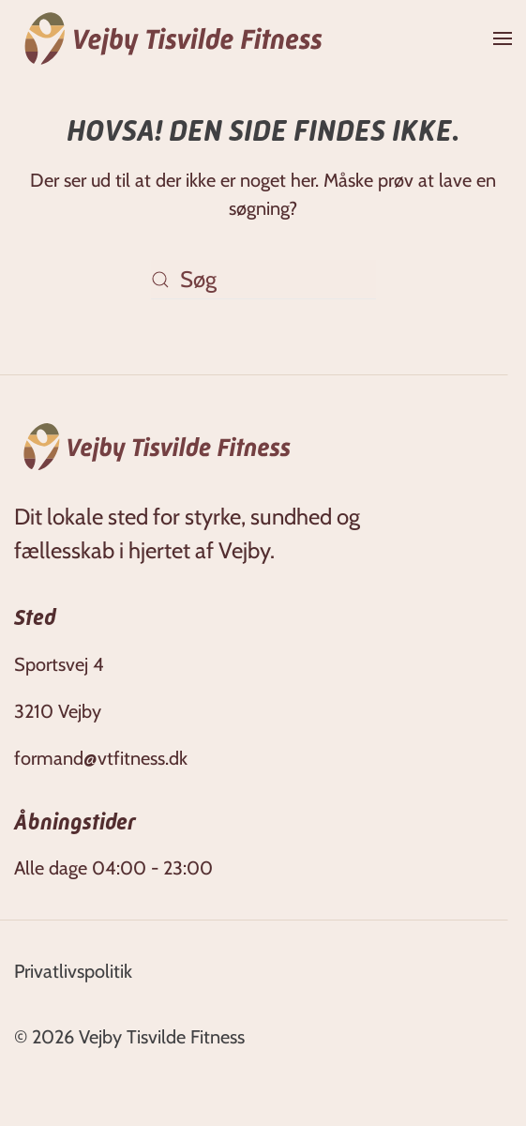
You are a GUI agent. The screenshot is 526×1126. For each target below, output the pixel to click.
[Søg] (263, 279)
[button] (502, 38)
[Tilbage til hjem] (173, 38)
